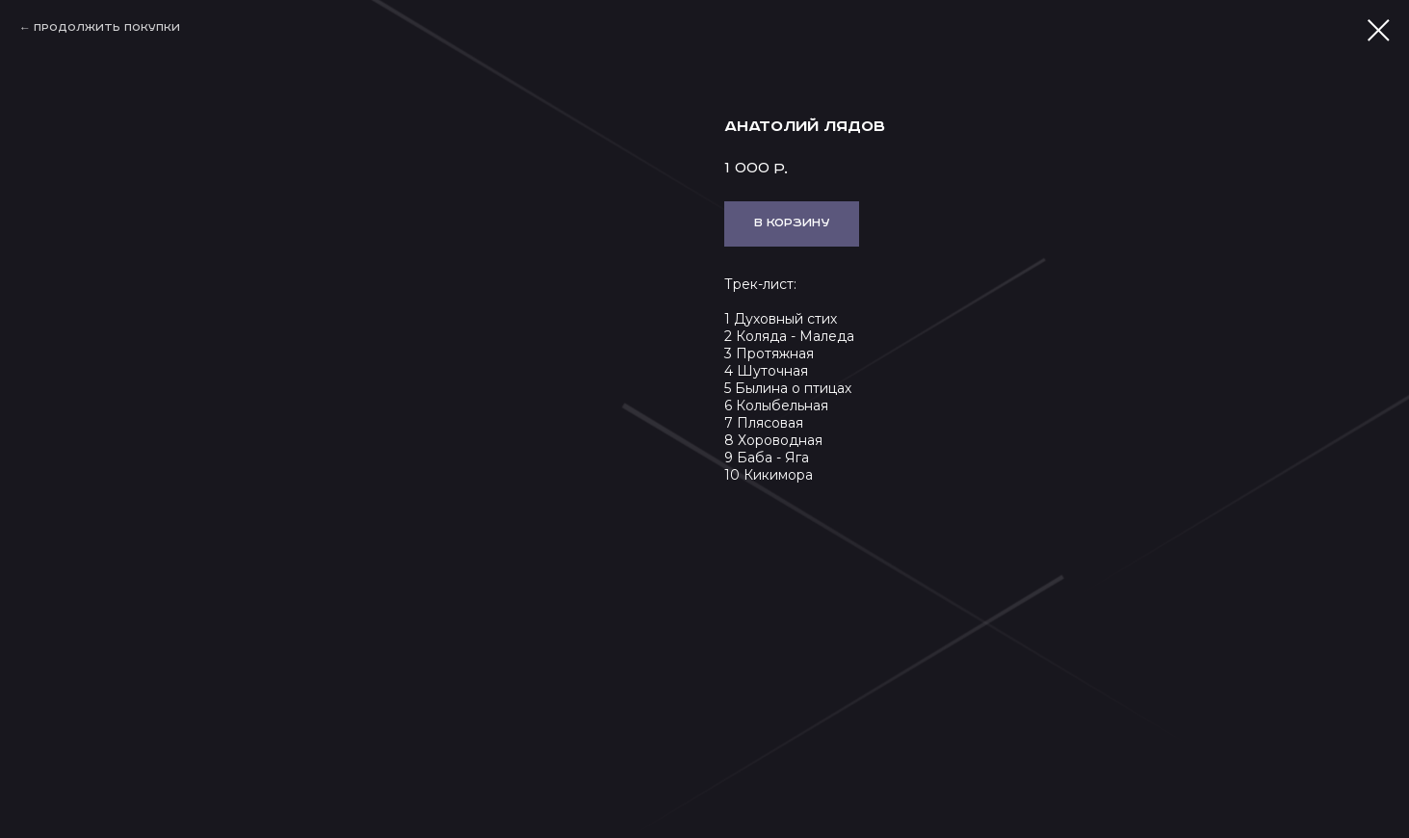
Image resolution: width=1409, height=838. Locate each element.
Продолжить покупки (107, 28)
